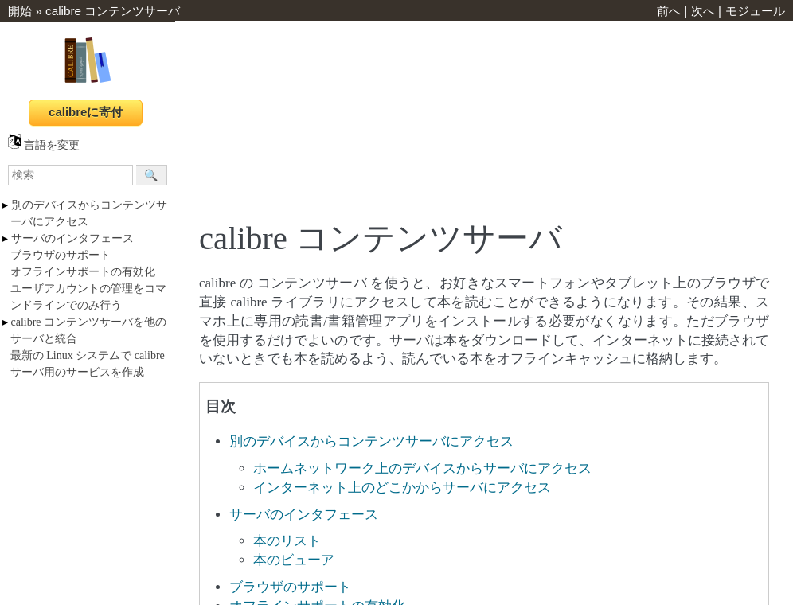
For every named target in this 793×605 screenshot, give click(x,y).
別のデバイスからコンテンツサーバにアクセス (371, 441)
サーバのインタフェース (72, 238)
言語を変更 (44, 145)
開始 (20, 11)
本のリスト (287, 540)
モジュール (755, 11)
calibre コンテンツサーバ (112, 11)
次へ (703, 11)
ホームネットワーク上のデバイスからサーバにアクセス (422, 468)
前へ (669, 11)
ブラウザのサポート (60, 255)
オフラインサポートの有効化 (82, 272)
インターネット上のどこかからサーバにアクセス (402, 487)
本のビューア (293, 560)
